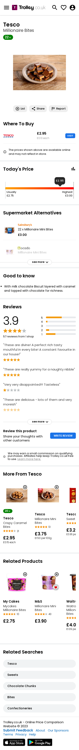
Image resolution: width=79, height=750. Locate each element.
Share (38, 109)
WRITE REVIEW (63, 435)
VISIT (70, 135)
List (20, 109)
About (40, 730)
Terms (8, 734)
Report (58, 109)
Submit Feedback (18, 730)
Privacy (21, 734)
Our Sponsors (58, 730)
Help (32, 734)
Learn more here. (29, 459)
